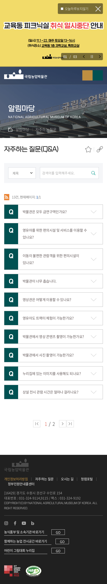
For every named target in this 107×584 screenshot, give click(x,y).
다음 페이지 (62, 423)
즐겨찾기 (88, 149)
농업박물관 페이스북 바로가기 (15, 523)
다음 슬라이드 (100, 56)
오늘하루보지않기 (76, 8)
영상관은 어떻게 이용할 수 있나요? (47, 299)
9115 (44, 497)
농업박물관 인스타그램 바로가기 (6, 523)
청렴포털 (87, 478)
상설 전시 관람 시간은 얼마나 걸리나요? (50, 391)
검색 (87, 75)
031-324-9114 (29, 497)
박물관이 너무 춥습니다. (40, 281)
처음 (36, 423)
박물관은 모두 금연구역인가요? (45, 211)
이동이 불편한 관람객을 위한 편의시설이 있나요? (51, 259)
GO (58, 532)
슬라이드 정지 (92, 56)
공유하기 (100, 149)
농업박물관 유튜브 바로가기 (24, 523)
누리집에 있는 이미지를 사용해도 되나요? (52, 373)
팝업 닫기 (98, 9)
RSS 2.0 (6, 197)
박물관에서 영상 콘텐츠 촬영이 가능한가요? (53, 336)
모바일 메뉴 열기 (98, 75)
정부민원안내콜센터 (21, 483)
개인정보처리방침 (16, 478)
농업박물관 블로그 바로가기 (33, 523)
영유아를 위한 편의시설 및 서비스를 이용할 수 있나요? (55, 234)
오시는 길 (67, 478)
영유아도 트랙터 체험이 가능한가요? (48, 318)
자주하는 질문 (44, 478)
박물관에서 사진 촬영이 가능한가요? (48, 355)
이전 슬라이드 (84, 56)
